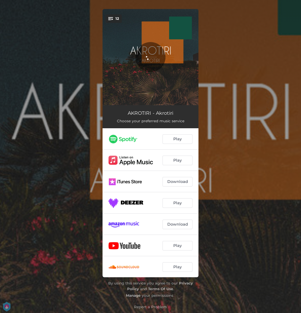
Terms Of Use (160, 289)
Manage (133, 295)
